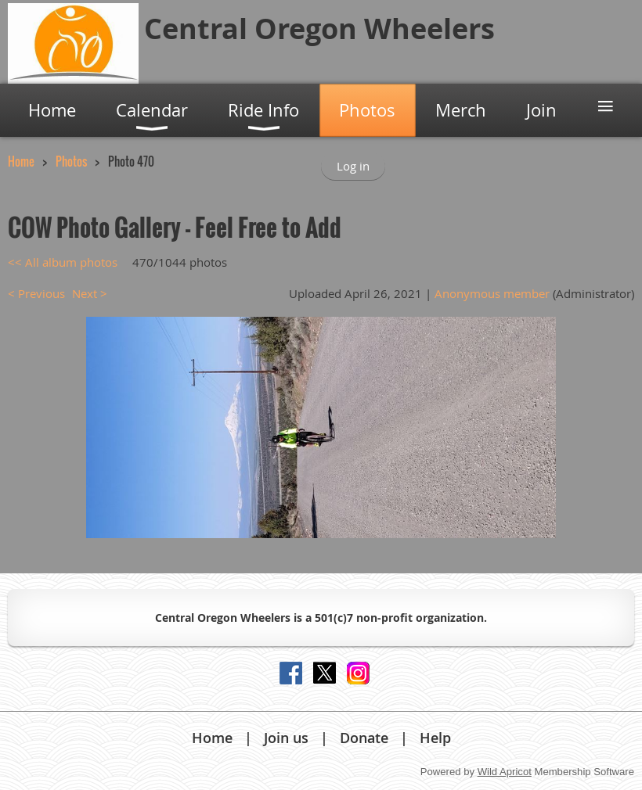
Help (435, 737)
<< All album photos (62, 262)
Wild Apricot (505, 771)
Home (21, 161)
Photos (71, 161)
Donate (364, 737)
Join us (286, 737)
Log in (353, 166)
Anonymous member (492, 293)
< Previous (36, 293)
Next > (89, 293)
